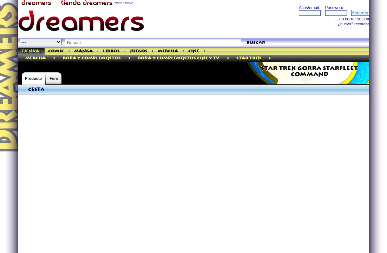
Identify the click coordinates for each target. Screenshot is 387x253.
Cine (193, 51)
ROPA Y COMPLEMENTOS (92, 58)
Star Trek (248, 58)
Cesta (36, 89)
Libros (111, 51)
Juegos (138, 51)
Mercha (168, 51)
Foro (54, 78)
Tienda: (31, 51)
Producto (33, 78)
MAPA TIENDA (123, 2)
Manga (83, 51)
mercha (35, 58)
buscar (256, 43)
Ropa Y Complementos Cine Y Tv (178, 58)
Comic (56, 51)
